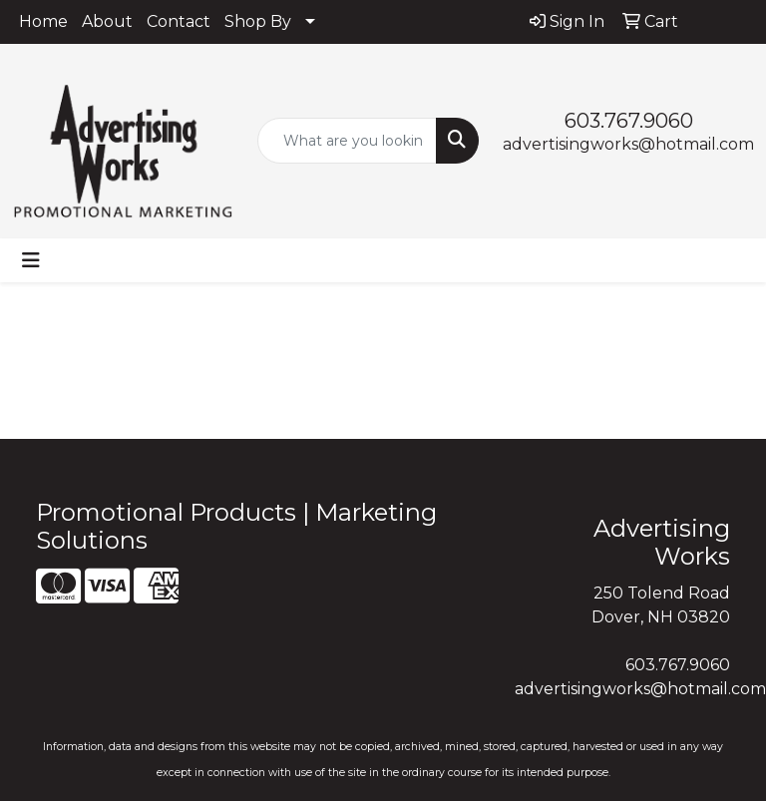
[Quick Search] (347, 141)
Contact (178, 21)
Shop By (257, 21)
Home (43, 21)
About (107, 21)
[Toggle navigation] (31, 260)
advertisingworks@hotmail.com (628, 144)
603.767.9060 (629, 121)
